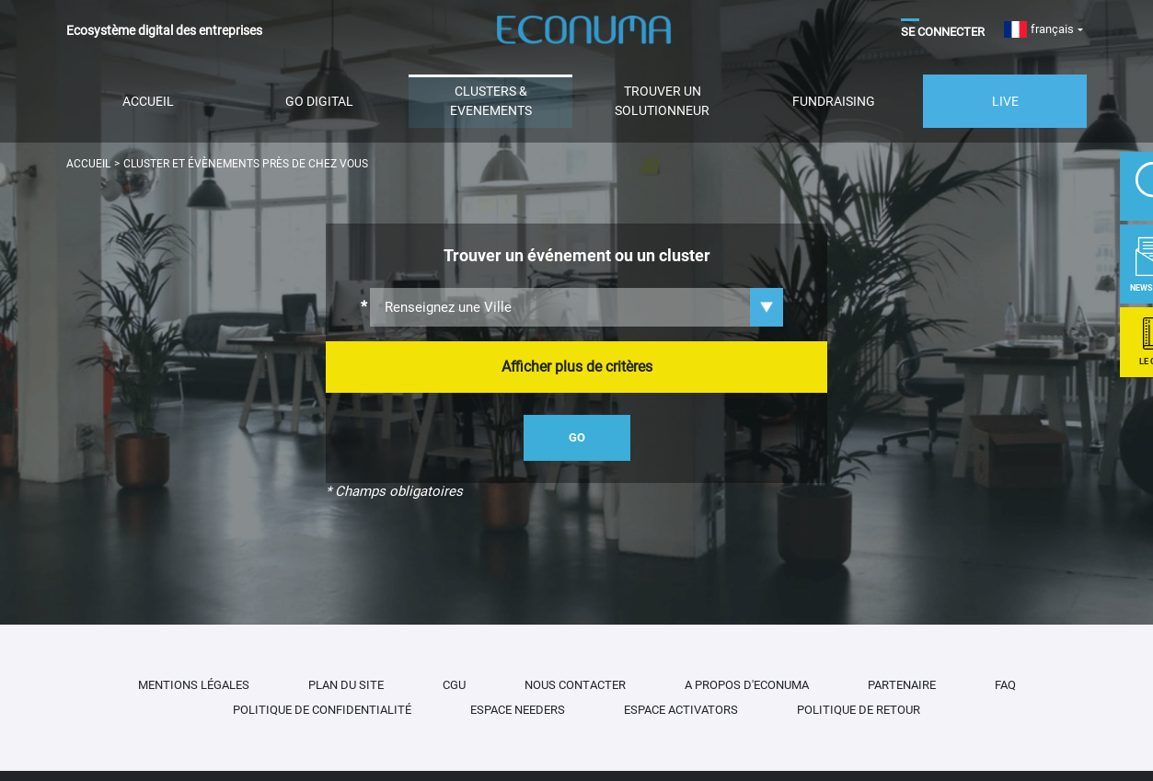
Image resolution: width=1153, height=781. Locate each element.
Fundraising (833, 101)
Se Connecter (943, 32)
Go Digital (319, 101)
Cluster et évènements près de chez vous (245, 163)
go (577, 437)
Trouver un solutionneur (662, 101)
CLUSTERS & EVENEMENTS (491, 101)
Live (1005, 101)
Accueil (148, 101)
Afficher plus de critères (577, 366)
